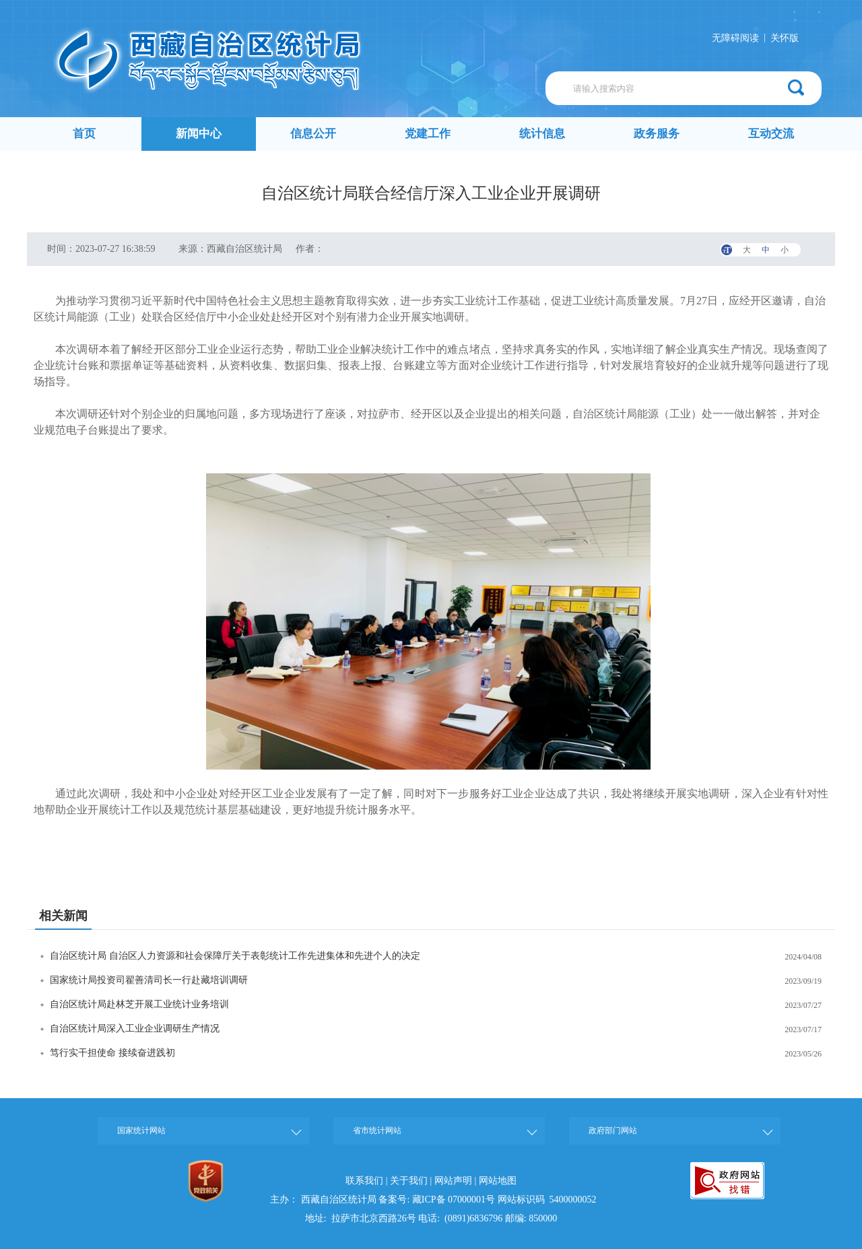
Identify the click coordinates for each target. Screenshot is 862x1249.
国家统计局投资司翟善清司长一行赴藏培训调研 (149, 980)
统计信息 (542, 133)
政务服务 (656, 133)
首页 (84, 133)
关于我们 (409, 1181)
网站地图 (498, 1181)
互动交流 (771, 133)
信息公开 (313, 133)
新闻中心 (199, 133)
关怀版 (784, 38)
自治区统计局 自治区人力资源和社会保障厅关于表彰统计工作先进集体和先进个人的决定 (235, 956)
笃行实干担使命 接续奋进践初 (112, 1053)
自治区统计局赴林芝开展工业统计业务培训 (139, 1004)
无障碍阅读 (735, 38)
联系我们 (364, 1181)
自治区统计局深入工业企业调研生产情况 (135, 1028)
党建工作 (428, 133)
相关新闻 (63, 916)
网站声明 (453, 1181)
